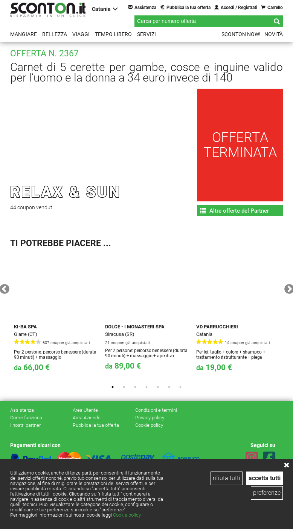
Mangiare (23, 34)
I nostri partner (25, 425)
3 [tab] (135, 387)
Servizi (146, 34)
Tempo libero (113, 34)
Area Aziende (87, 417)
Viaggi (81, 34)
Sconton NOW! (241, 34)
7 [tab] (180, 387)
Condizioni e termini (156, 410)
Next (287, 287)
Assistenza (142, 7)
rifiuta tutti (226, 478)
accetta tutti (265, 478)
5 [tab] (158, 387)
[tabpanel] (56, 316)
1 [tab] (112, 387)
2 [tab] (124, 387)
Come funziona (26, 417)
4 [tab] (146, 387)
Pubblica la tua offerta (185, 7)
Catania (105, 9)
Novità (273, 34)
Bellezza (54, 34)
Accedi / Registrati (235, 7)
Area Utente (85, 410)
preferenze (267, 492)
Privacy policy (149, 417)
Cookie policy (127, 515)
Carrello (272, 7)
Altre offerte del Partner (234, 211)
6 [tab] (169, 387)
